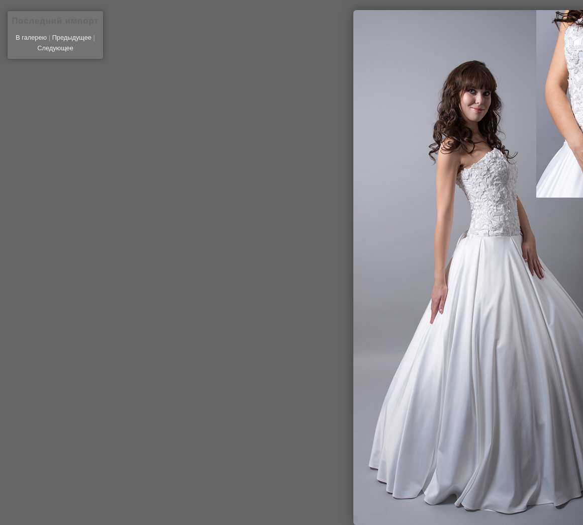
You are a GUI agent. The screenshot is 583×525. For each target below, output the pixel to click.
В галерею (31, 37)
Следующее (55, 48)
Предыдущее (71, 37)
